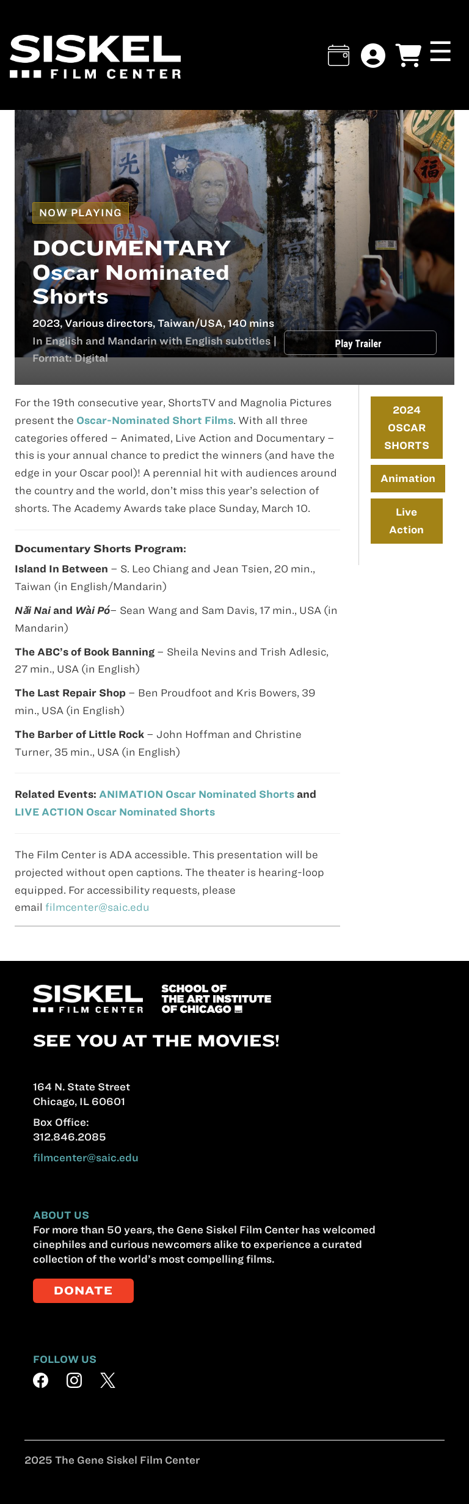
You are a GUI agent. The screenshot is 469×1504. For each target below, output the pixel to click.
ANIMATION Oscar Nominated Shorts (196, 794)
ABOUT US (61, 1215)
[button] (338, 55)
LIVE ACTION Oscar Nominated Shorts (115, 811)
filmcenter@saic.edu (97, 907)
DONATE (83, 1290)
